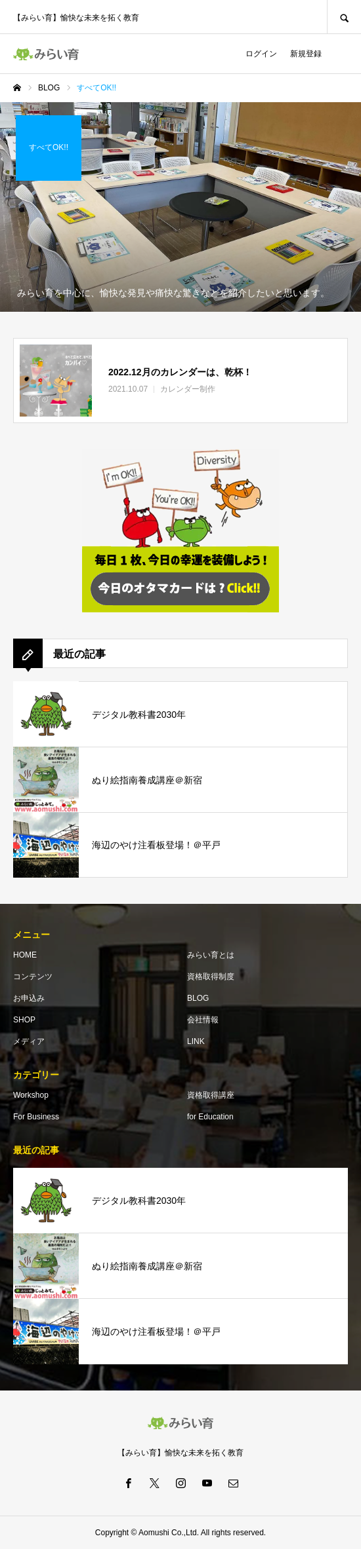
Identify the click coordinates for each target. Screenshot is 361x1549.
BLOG (198, 998)
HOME (25, 955)
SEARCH (344, 16)
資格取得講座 (210, 1095)
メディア (29, 1041)
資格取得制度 (210, 976)
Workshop (31, 1095)
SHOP (24, 1019)
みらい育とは (210, 955)
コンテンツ (33, 976)
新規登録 (306, 53)
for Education (210, 1116)
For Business (36, 1116)
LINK (196, 1041)
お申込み (29, 998)
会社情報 (203, 1019)
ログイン (261, 53)
